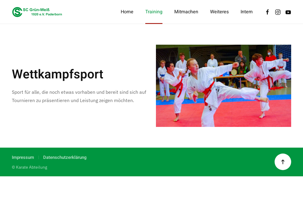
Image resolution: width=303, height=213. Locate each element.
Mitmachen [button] (186, 11)
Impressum (23, 157)
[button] (283, 162)
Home (127, 11)
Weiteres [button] (219, 11)
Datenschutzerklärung (65, 157)
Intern (247, 11)
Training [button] (153, 11)
